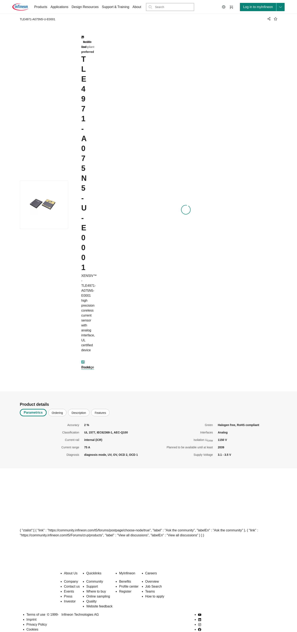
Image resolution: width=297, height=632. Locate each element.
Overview (152, 575)
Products (40, 7)
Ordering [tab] (57, 406)
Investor (70, 594)
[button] (223, 7)
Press (68, 590)
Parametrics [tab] (33, 406)
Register (125, 585)
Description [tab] (79, 406)
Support (92, 580)
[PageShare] (268, 19)
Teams (150, 585)
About (137, 7)
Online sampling (98, 590)
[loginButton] (262, 7)
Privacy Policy (36, 618)
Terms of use (35, 608)
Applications (59, 7)
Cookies (32, 623)
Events (69, 585)
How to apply (154, 590)
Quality (91, 594)
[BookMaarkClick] (275, 19)
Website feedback (99, 599)
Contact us (72, 580)
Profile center (128, 580)
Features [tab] (100, 406)
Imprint (31, 613)
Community (94, 575)
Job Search (153, 580)
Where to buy (96, 585)
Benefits (125, 575)
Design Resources (85, 7)
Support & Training (115, 7)
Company (71, 575)
